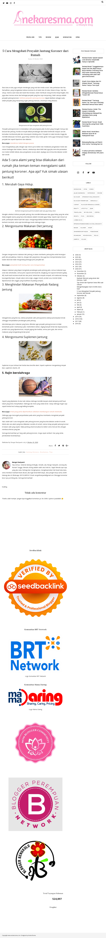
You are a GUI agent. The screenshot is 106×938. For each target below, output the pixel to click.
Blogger (77, 197)
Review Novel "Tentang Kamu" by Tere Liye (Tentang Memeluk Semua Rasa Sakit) (92, 102)
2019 (77, 317)
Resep (90, 227)
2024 (77, 259)
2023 (77, 262)
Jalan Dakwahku (79, 193)
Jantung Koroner (32, 452)
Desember (80, 271)
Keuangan (77, 235)
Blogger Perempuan (81, 200)
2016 (77, 324)
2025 (77, 257)
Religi (96, 235)
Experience (91, 193)
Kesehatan (44, 452)
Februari (80, 312)
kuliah (83, 239)
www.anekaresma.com (14, 935)
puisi (82, 216)
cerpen (97, 212)
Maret (79, 309)
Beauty (76, 208)
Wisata (76, 216)
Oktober (80, 276)
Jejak (91, 208)
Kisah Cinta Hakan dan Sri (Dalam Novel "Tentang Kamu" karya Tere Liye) (91, 83)
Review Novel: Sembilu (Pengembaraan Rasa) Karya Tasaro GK (92, 93)
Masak (76, 227)
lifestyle (84, 208)
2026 (77, 255)
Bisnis (92, 189)
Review (99, 193)
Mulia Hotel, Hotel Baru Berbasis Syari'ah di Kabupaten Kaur (90, 133)
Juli (78, 300)
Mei (78, 305)
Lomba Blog (78, 220)
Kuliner (83, 227)
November (80, 273)
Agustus (80, 298)
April (78, 307)
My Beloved (88, 212)
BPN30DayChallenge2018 (90, 197)
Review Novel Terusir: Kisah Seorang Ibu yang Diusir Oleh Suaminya (92, 124)
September (81, 295)
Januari (79, 314)
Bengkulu (94, 200)
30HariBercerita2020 (81, 231)
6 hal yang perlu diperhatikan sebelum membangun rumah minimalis (36, 412)
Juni (78, 303)
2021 (77, 266)
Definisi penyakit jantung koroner (32, 98)
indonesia (90, 216)
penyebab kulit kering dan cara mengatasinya (27, 265)
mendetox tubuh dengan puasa (22, 143)
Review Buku (87, 235)
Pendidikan (94, 231)
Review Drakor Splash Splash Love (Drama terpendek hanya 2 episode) (92, 60)
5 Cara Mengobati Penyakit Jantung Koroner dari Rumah (88, 292)
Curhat (76, 204)
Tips (51, 452)
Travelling (78, 212)
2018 (77, 319)
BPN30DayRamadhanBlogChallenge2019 (88, 224)
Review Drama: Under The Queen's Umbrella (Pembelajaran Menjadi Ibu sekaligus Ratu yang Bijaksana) (92, 113)
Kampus (76, 239)
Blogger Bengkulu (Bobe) (90, 204)
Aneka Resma (32, 935)
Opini (85, 189)
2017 (77, 321)
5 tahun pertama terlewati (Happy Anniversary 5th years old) (93, 153)
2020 (77, 269)
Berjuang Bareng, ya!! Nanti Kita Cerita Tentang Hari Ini (92, 143)
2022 (77, 264)
